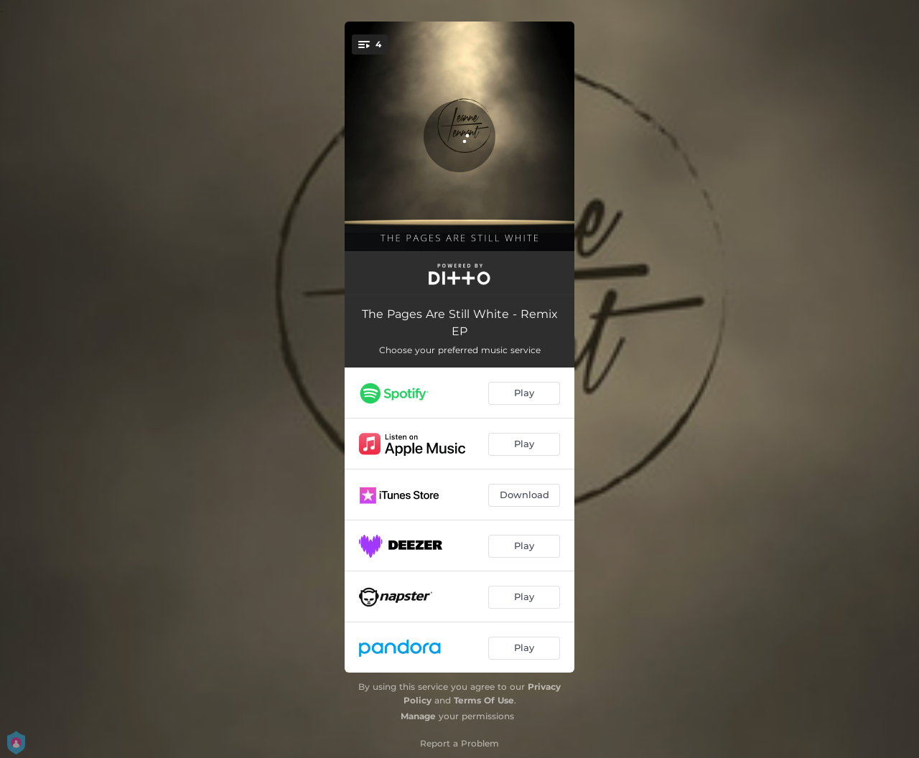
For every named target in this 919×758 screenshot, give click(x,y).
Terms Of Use (484, 700)
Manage (418, 716)
